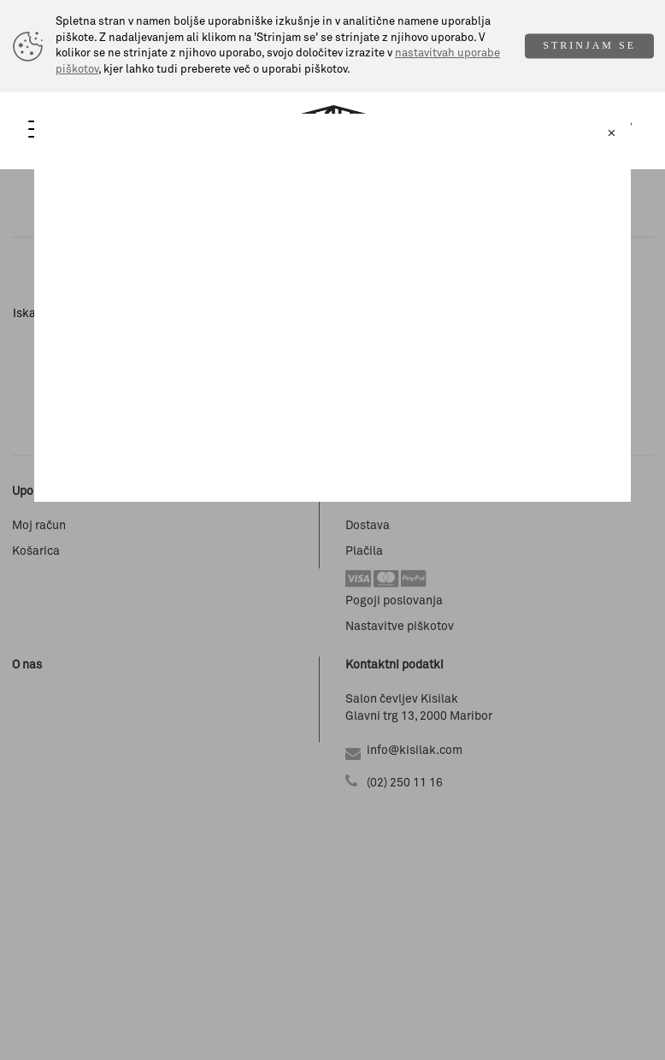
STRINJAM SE (589, 46)
